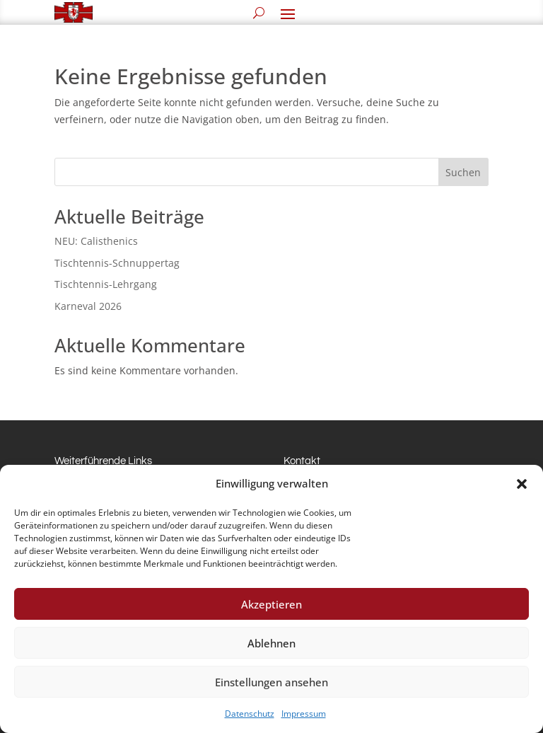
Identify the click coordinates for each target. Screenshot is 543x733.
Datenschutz (249, 714)
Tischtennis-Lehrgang (105, 284)
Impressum (303, 714)
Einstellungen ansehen (271, 682)
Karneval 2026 (88, 306)
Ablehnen (271, 643)
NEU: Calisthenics (96, 241)
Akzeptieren (271, 604)
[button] (522, 484)
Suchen (463, 172)
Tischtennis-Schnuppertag (117, 263)
